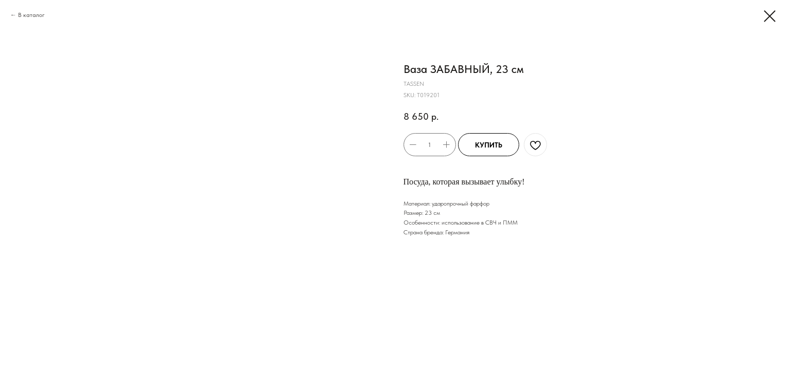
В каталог (31, 14)
